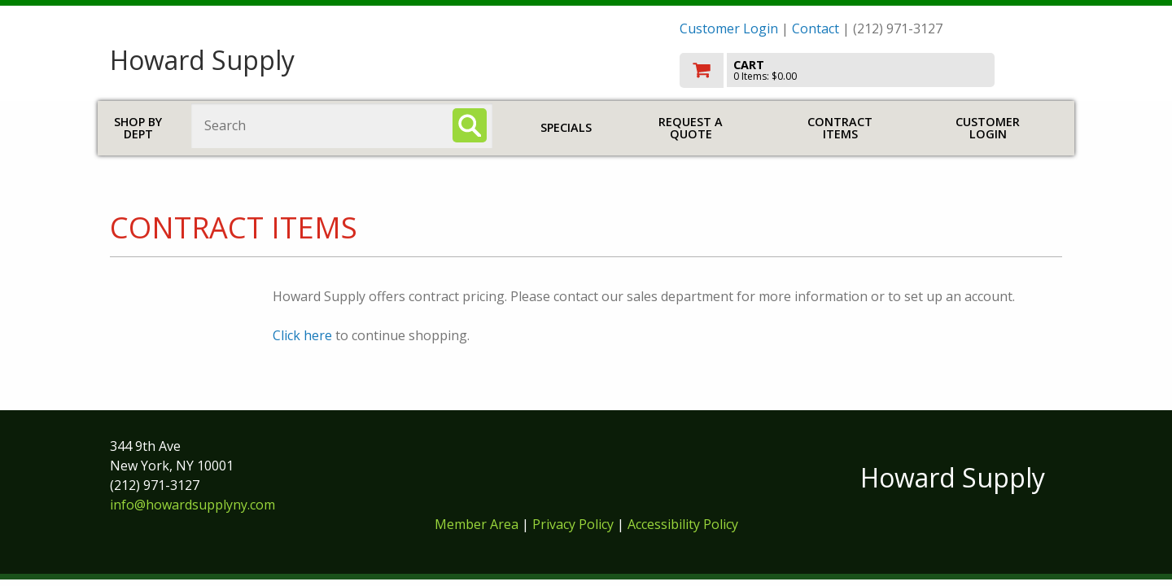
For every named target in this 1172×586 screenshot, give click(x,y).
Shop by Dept (138, 128)
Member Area (476, 524)
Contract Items (839, 128)
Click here (302, 335)
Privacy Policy (574, 524)
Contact (815, 28)
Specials (566, 127)
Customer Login (729, 28)
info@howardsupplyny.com (192, 505)
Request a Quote (690, 128)
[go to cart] (871, 70)
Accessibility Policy (683, 524)
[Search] (470, 125)
